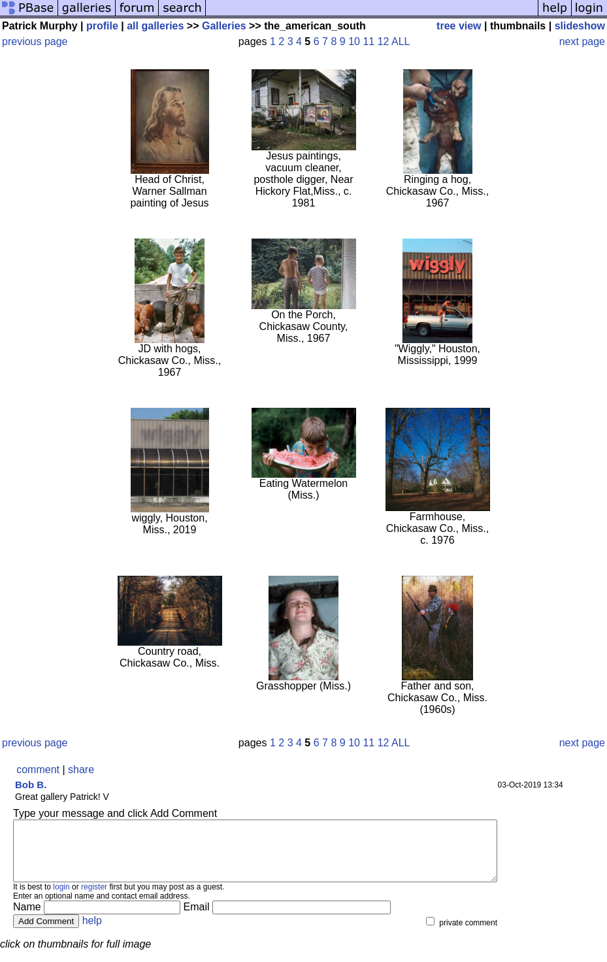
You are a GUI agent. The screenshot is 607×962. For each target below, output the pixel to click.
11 (368, 41)
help (92, 932)
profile (102, 25)
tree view (458, 25)
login (61, 898)
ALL (400, 41)
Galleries (224, 25)
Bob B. (30, 784)
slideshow (580, 25)
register (94, 898)
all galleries (155, 25)
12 (383, 41)
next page (582, 41)
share (81, 769)
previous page (35, 41)
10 (354, 41)
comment (37, 769)
